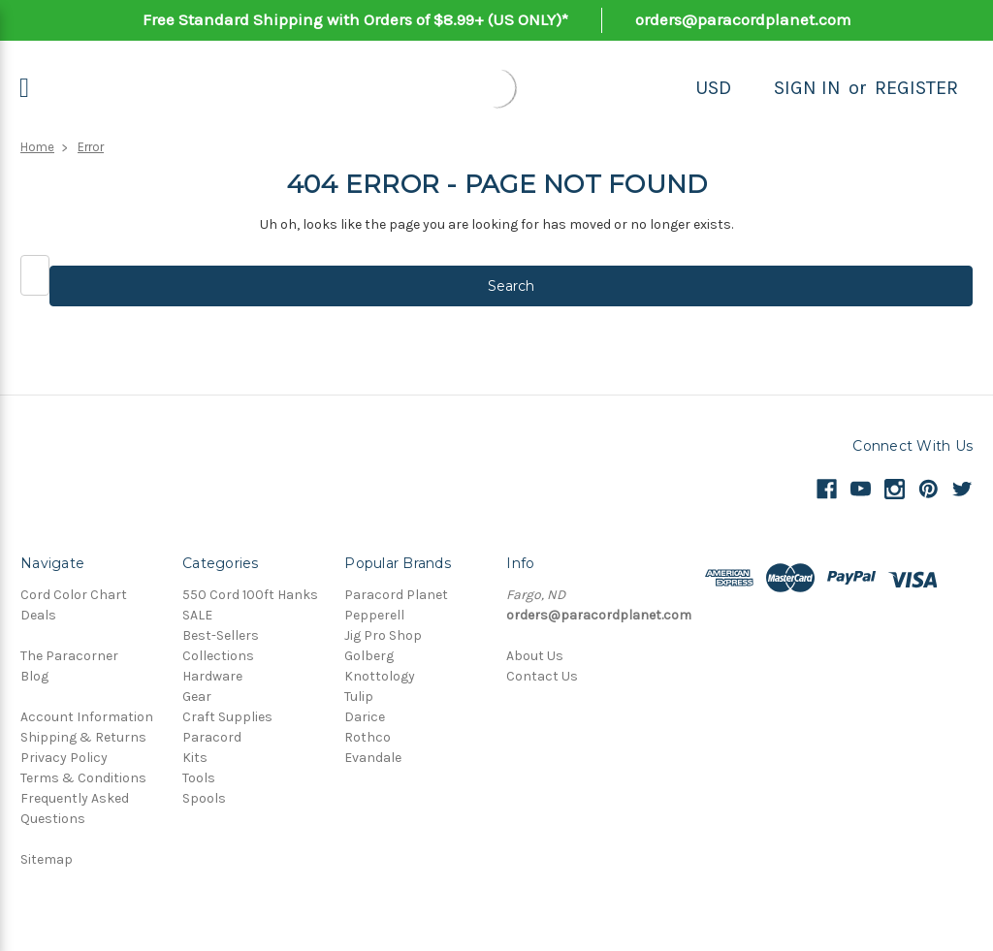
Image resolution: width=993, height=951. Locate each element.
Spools (204, 798)
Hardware (212, 676)
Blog (34, 676)
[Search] (752, 88)
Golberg (369, 656)
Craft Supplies (227, 717)
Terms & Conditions (83, 778)
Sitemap (46, 859)
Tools (198, 778)
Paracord (211, 737)
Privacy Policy (64, 757)
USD (713, 88)
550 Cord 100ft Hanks (250, 594)
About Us (534, 656)
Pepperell (374, 615)
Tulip (358, 696)
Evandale (372, 757)
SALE (197, 615)
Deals (38, 615)
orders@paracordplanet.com (743, 19)
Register (916, 88)
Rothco (367, 737)
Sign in (807, 88)
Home (37, 147)
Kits (195, 757)
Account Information (86, 717)
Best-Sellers (220, 635)
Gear (196, 696)
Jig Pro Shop (383, 635)
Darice (364, 717)
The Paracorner (69, 656)
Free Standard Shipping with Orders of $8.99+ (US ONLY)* (355, 19)
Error (91, 147)
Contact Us (542, 676)
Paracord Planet (396, 594)
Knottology (379, 676)
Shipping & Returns (83, 737)
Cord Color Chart (73, 594)
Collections (218, 656)
